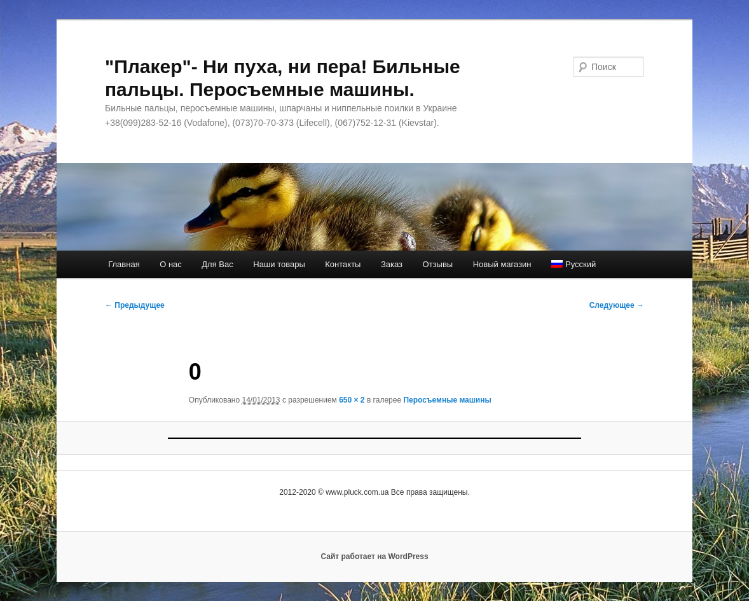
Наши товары (279, 264)
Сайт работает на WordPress (374, 556)
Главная (123, 264)
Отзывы (438, 264)
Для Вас (217, 264)
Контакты (343, 264)
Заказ (391, 264)
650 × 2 (351, 400)
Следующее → (616, 305)
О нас (171, 264)
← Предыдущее (135, 305)
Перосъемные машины (447, 400)
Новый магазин (502, 264)
